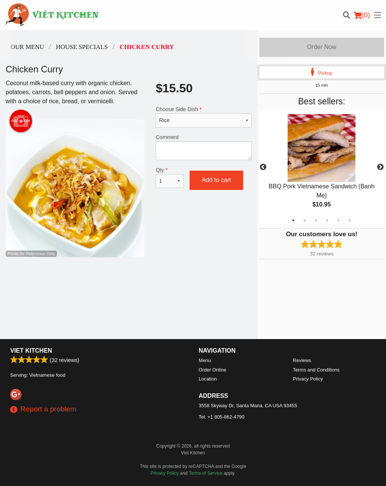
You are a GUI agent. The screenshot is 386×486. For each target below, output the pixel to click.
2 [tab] (304, 220)
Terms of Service (205, 473)
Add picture (21, 121)
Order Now (321, 47)
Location (208, 379)
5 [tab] (338, 220)
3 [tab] (316, 220)
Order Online (212, 370)
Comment (203, 147)
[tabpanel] (321, 167)
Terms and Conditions (316, 370)
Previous (263, 167)
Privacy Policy (308, 379)
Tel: (221, 417)
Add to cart (216, 180)
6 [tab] (350, 220)
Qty (170, 177)
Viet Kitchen (31, 350)
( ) (362, 15)
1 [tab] (293, 220)
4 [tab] (327, 220)
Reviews (302, 360)
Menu (205, 360)
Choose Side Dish (203, 116)
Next (380, 167)
